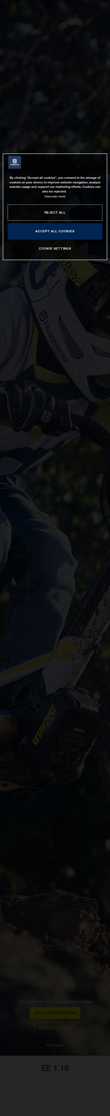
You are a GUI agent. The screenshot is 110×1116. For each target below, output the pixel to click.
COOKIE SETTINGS (55, 248)
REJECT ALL (55, 212)
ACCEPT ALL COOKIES (54, 231)
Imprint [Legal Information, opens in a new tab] (62, 196)
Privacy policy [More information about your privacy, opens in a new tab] (51, 196)
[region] (55, 207)
